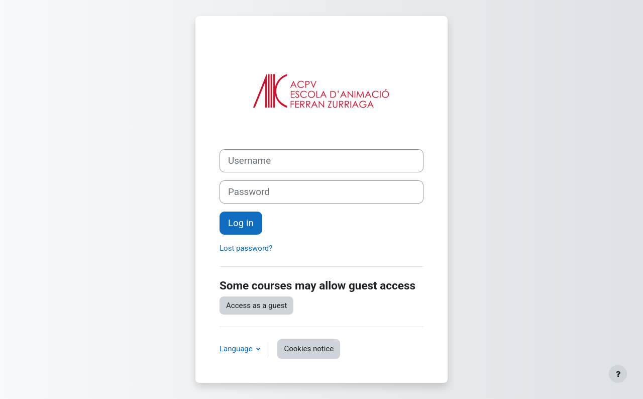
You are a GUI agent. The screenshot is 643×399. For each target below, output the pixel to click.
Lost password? (246, 248)
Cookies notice (309, 348)
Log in (241, 223)
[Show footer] (618, 374)
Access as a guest (256, 305)
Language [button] (237, 348)
